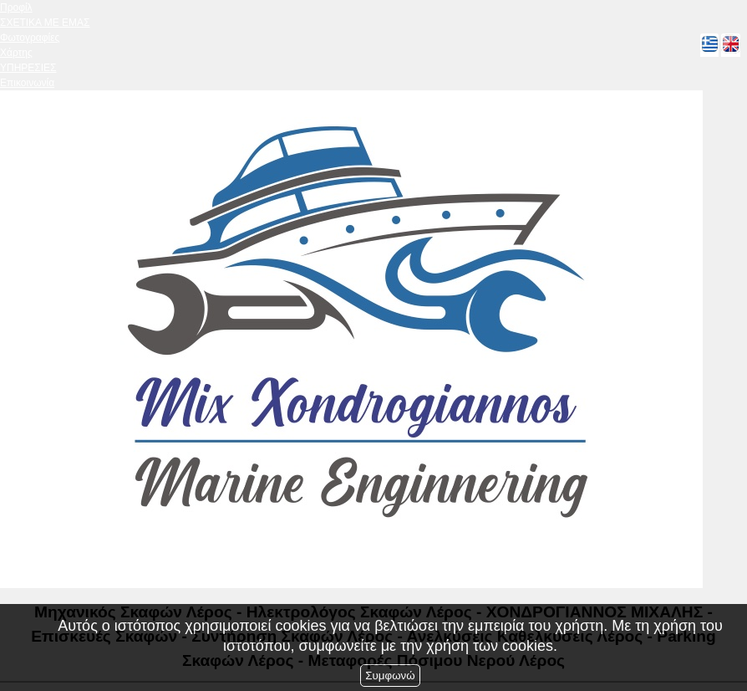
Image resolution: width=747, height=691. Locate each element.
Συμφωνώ (389, 675)
